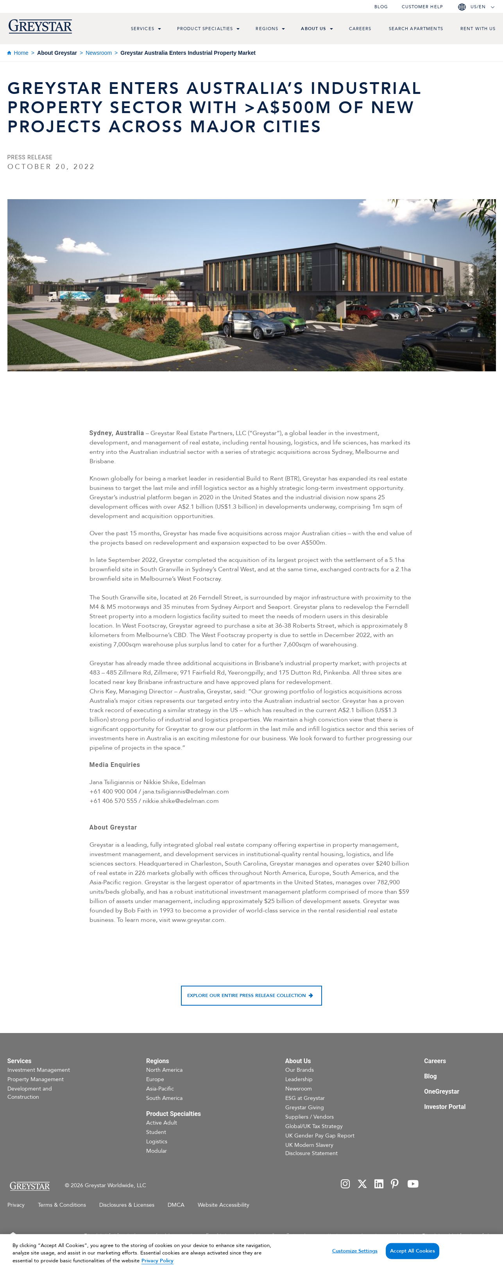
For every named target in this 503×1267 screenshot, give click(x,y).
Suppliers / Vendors (309, 1117)
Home (21, 53)
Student (156, 1132)
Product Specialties (205, 29)
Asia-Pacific (160, 1088)
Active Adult (161, 1123)
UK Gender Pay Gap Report (319, 1135)
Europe (155, 1079)
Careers (360, 29)
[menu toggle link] (159, 29)
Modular (156, 1151)
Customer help (422, 7)
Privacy (16, 1205)
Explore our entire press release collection (246, 995)
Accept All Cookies (412, 1256)
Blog (381, 7)
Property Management (35, 1079)
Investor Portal (444, 1106)
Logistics (156, 1141)
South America (164, 1098)
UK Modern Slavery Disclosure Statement (311, 1149)
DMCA (176, 1205)
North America (164, 1070)
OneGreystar (441, 1091)
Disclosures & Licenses (126, 1205)
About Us (313, 29)
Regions (267, 29)
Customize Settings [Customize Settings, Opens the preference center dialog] (355, 1256)
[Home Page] (29, 1186)
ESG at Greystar (305, 1098)
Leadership (299, 1079)
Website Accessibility (223, 1205)
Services (142, 29)
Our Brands (299, 1070)
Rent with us (478, 29)
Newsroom (99, 53)
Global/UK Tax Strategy (314, 1126)
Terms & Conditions (62, 1205)
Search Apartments (416, 29)
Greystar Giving (304, 1107)
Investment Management (38, 1070)
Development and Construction (29, 1093)
